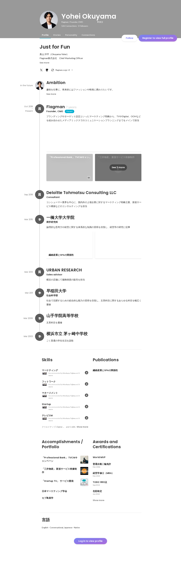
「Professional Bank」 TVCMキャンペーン (69, 157)
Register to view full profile (157, 38)
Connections (88, 35)
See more (44, 62)
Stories (57, 35)
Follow (129, 38)
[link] (93, 138)
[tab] (45, 35)
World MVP (55, 127)
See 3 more (118, 167)
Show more (82, 426)
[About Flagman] (39, 108)
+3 (62, 70)
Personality (71, 35)
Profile (45, 35)
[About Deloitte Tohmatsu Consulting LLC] (39, 194)
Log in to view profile (90, 541)
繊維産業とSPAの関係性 (61, 255)
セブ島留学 (103, 234)
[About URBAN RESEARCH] (39, 271)
